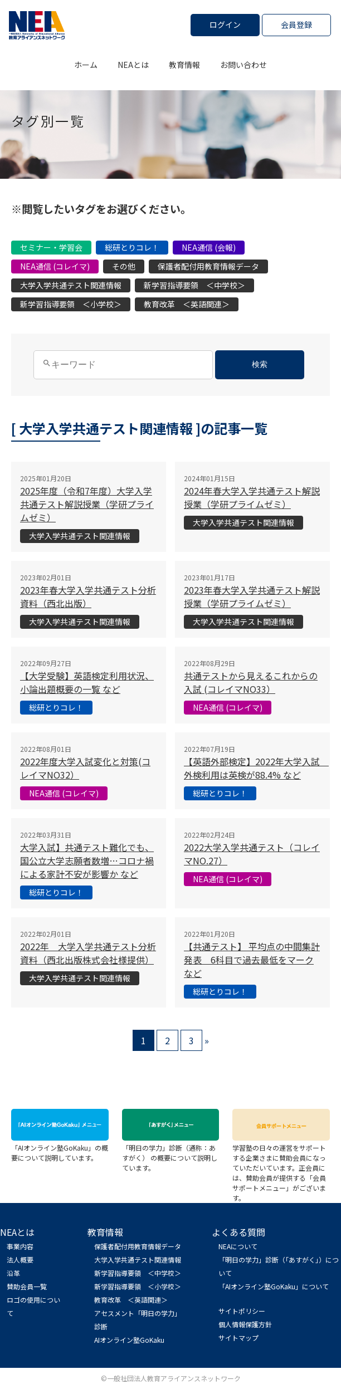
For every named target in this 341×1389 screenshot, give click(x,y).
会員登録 (296, 24)
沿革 (13, 1273)
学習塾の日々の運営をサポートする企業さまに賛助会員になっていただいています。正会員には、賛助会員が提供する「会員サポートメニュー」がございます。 (281, 1167)
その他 (123, 266)
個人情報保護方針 (245, 1324)
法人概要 (20, 1259)
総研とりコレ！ (132, 247)
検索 (259, 364)
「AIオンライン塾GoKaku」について (273, 1286)
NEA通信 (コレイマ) (55, 266)
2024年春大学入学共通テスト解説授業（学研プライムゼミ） (252, 497)
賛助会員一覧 (27, 1286)
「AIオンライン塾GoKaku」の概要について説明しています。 (60, 1147)
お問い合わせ (243, 64)
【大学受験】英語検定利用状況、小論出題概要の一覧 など (87, 682)
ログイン (225, 24)
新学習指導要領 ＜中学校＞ (194, 285)
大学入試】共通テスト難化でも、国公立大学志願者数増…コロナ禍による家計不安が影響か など (87, 860)
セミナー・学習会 (51, 247)
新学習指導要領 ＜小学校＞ (70, 304)
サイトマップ (238, 1337)
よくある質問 (238, 1232)
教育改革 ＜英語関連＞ (187, 304)
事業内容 (20, 1246)
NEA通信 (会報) (209, 247)
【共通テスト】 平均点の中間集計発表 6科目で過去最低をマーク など (252, 960)
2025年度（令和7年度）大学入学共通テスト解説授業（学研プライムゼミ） (87, 504)
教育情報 (184, 64)
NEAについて (237, 1246)
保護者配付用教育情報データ (208, 266)
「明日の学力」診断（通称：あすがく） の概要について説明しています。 (171, 1152)
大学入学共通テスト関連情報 (70, 285)
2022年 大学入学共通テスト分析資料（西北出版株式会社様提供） (88, 953)
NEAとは (133, 64)
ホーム (86, 64)
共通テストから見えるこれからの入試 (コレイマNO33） (251, 682)
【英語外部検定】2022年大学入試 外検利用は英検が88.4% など (256, 768)
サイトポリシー (241, 1310)
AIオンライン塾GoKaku (129, 1339)
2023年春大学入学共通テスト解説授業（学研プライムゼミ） (252, 596)
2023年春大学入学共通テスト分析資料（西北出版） (88, 596)
